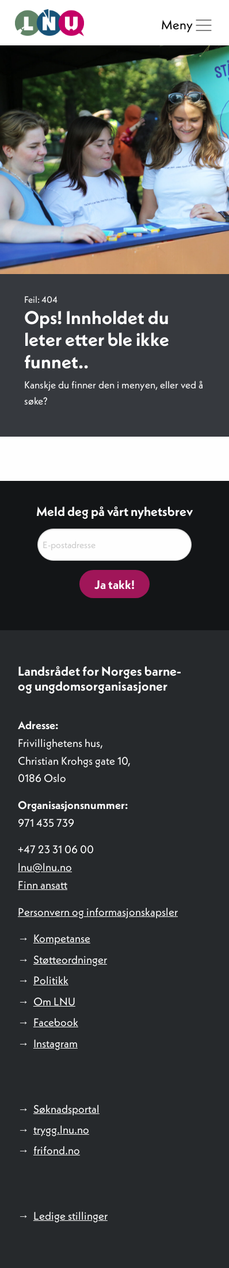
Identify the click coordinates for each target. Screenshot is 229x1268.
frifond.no (56, 1150)
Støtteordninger (70, 959)
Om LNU (54, 1001)
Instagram (55, 1043)
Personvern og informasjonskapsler (98, 912)
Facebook (55, 1022)
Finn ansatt (42, 885)
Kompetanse (61, 938)
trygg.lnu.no (61, 1129)
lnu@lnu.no (45, 867)
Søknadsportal (66, 1109)
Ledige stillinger (70, 1216)
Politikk (50, 980)
